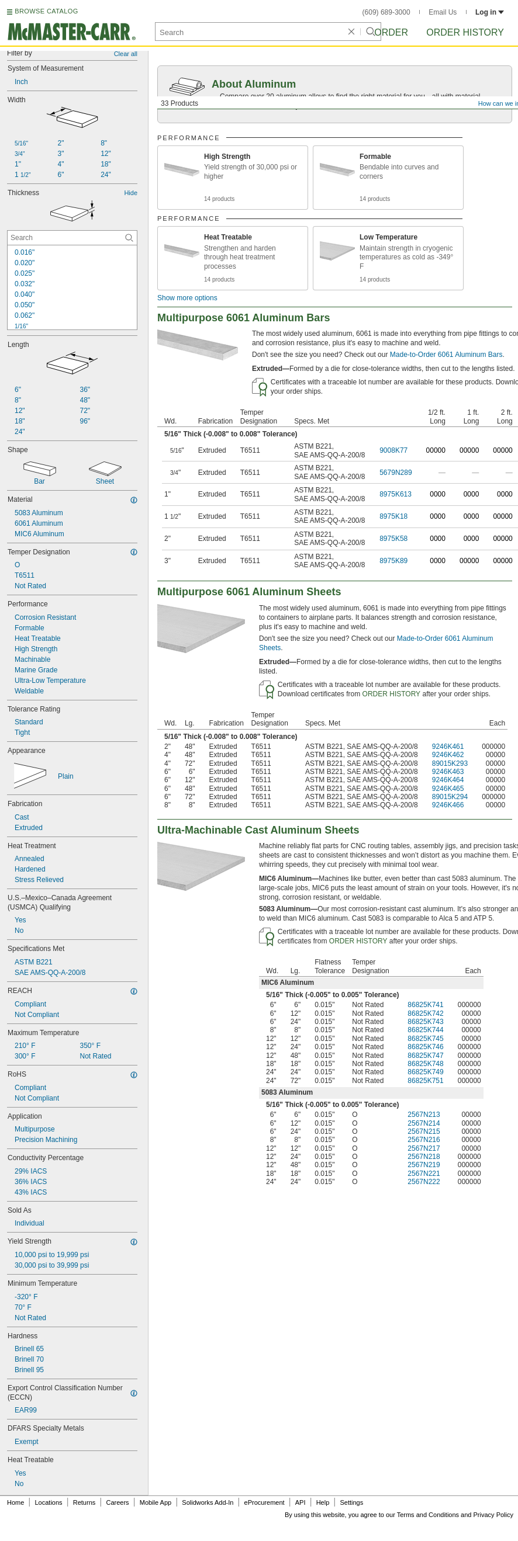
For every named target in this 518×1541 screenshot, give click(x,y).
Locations (49, 1502)
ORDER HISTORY (391, 694)
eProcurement (264, 1502)
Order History (465, 32)
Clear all (125, 53)
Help (323, 1502)
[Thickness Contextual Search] (72, 237)
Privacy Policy (493, 1514)
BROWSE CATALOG (46, 11)
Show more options (187, 298)
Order (391, 32)
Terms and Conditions (428, 1514)
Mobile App (155, 1502)
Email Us (443, 12)
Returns (84, 1502)
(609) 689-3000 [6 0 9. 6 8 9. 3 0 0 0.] (386, 12)
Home (15, 1502)
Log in (489, 12)
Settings (351, 1502)
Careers (117, 1502)
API (300, 1502)
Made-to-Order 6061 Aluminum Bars (446, 354)
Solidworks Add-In (207, 1502)
